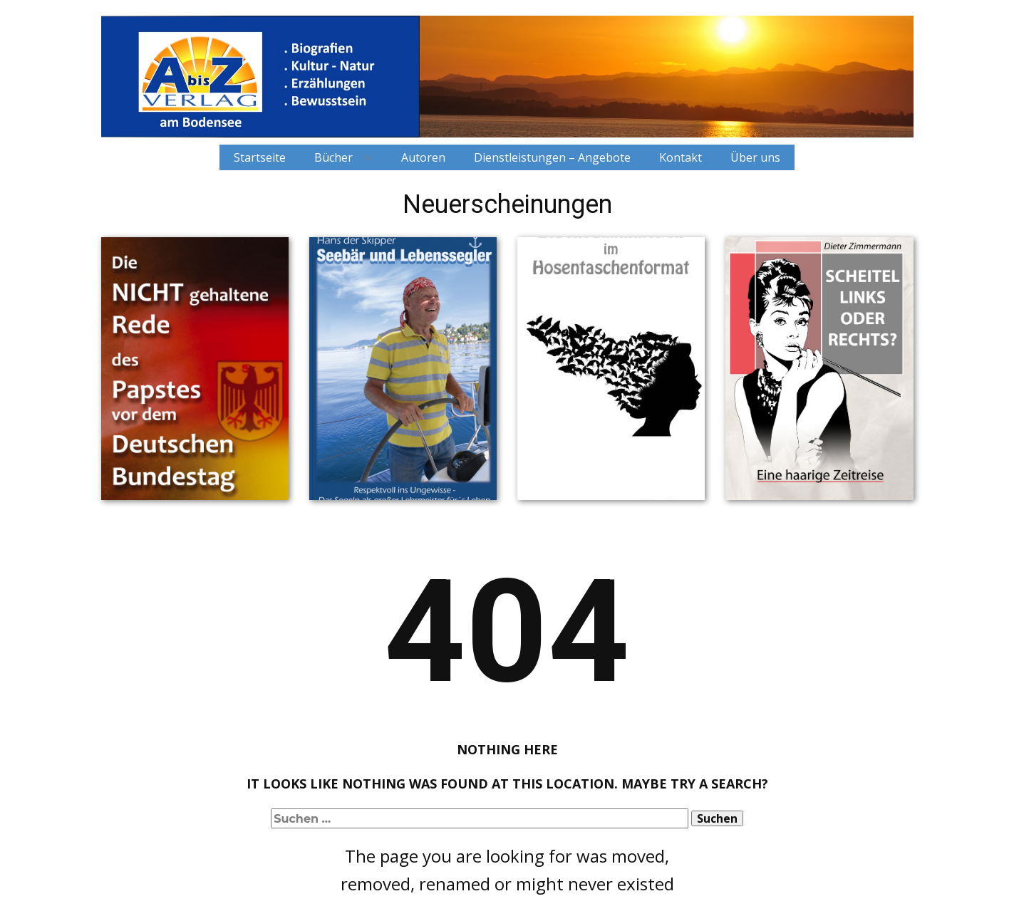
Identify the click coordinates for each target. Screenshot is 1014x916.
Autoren (423, 157)
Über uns (755, 157)
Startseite (260, 157)
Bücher (333, 157)
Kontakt (680, 157)
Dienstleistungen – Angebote (552, 157)
